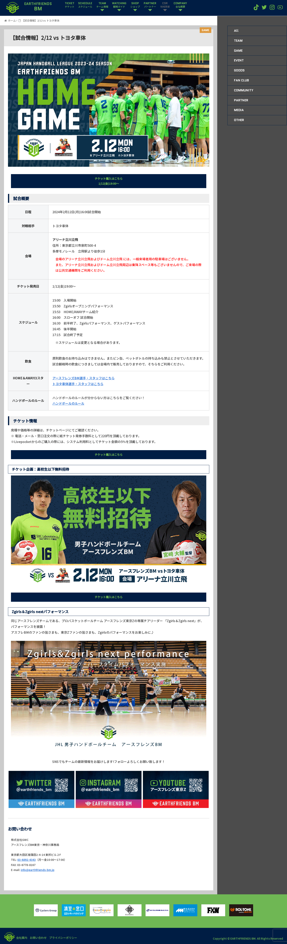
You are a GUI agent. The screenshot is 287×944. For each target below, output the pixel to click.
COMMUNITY (243, 90)
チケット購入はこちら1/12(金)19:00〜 (109, 181)
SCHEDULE (85, 5)
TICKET (69, 5)
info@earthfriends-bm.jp (37, 870)
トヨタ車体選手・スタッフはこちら (77, 383)
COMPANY (180, 5)
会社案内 (22, 938)
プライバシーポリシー (67, 938)
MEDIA (239, 110)
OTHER (239, 120)
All (236, 30)
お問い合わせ (40, 938)
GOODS (239, 70)
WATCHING (119, 5)
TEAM (102, 5)
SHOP (135, 5)
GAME (205, 30)
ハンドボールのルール (68, 403)
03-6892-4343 (26, 860)
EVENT (239, 60)
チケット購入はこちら (109, 455)
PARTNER (150, 5)
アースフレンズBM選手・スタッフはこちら (83, 378)
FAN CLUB (241, 80)
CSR (165, 5)
